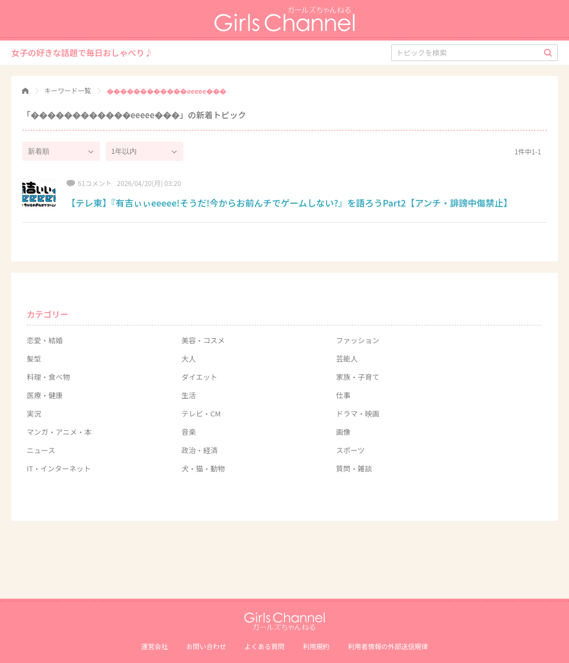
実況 (34, 413)
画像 (343, 431)
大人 (188, 358)
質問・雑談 (354, 468)
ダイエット (199, 376)
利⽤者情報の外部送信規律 (388, 646)
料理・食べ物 (48, 376)
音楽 (188, 431)
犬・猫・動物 (202, 468)
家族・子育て (358, 376)
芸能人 (347, 358)
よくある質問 (264, 646)
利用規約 (316, 646)
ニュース (41, 450)
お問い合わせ (206, 646)
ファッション (358, 340)
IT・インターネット (59, 468)
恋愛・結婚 (45, 340)
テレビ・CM (201, 413)
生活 (188, 395)
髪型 (34, 358)
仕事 (343, 395)
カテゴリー (47, 314)
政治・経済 (199, 450)
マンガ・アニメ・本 (59, 431)
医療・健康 (45, 395)
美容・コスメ (202, 340)
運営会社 (154, 646)
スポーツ (350, 450)
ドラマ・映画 (358, 413)
